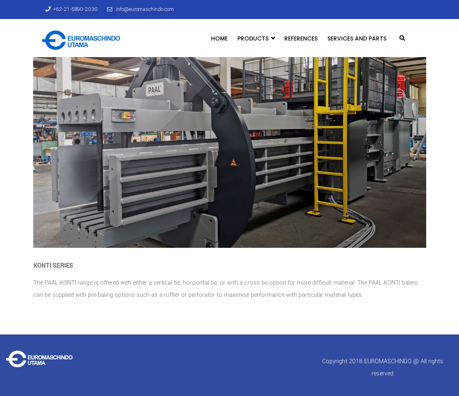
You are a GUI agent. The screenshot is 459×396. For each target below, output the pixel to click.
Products (256, 38)
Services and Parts (356, 38)
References (301, 38)
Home (219, 38)
